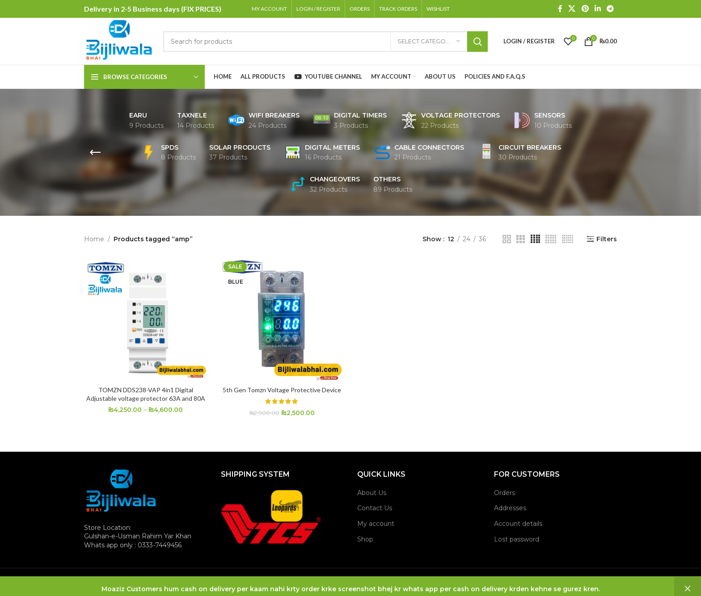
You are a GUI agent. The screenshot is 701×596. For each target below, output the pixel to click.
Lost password (516, 539)
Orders (504, 493)
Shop (365, 539)
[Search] (325, 41)
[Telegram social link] (610, 9)
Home (94, 239)
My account (375, 524)
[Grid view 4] (535, 239)
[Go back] (95, 152)
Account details (518, 524)
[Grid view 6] (567, 239)
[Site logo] (119, 41)
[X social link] (572, 9)
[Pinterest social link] (585, 9)
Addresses (510, 508)
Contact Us (374, 508)
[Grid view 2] (507, 239)
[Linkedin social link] (597, 9)
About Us (371, 493)
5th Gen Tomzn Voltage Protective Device (282, 390)
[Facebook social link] (560, 9)
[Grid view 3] (520, 239)
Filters (606, 239)
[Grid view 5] (550, 239)
